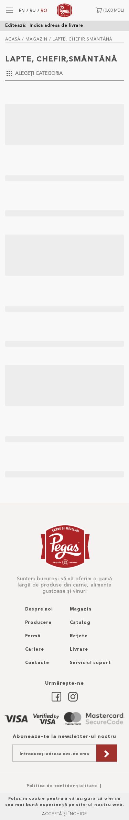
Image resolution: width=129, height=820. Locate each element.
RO (44, 10)
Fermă (33, 635)
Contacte (37, 662)
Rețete (79, 635)
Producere (38, 622)
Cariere (34, 649)
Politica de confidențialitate (62, 785)
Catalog (80, 622)
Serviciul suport (90, 662)
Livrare (79, 649)
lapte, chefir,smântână (82, 39)
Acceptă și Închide (64, 813)
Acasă (12, 39)
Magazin (36, 39)
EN (21, 10)
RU (32, 10)
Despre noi (39, 609)
